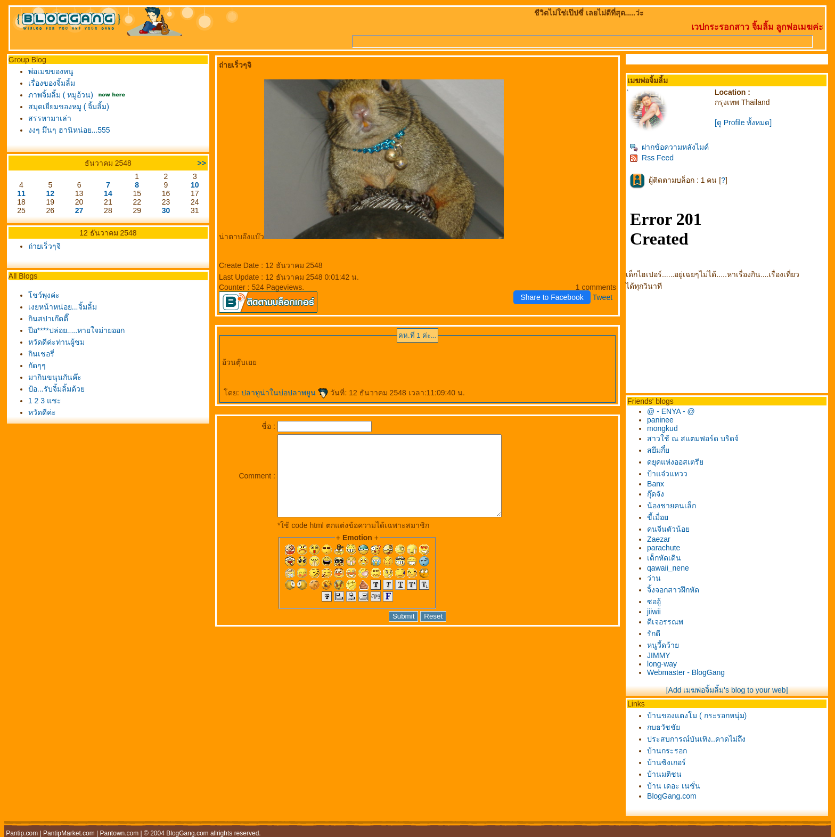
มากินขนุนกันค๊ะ (54, 377)
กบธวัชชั (663, 727)
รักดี (653, 633)
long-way (662, 664)
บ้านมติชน (664, 774)
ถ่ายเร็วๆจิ (44, 246)
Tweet (602, 297)
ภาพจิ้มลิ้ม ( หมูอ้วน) (60, 95)
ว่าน (654, 578)
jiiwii (654, 611)
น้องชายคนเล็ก (671, 505)
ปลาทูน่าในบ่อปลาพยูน (285, 392)
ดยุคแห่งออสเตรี (675, 462)
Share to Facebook (551, 297)
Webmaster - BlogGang (686, 672)
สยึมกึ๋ (658, 450)
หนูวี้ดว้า (663, 645)
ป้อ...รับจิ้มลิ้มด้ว (56, 389)
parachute (663, 547)
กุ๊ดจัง (655, 494)
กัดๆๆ (37, 365)
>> (202, 163)
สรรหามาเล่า (49, 118)
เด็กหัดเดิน (664, 558)
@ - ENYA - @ (671, 411)
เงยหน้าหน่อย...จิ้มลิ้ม (62, 307)
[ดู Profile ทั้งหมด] (743, 122)
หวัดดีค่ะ (42, 412)
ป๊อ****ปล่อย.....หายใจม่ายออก (76, 330)
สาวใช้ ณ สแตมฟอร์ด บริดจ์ (693, 438)
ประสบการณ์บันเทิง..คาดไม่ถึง (696, 739)
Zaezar (658, 539)
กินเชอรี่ (41, 354)
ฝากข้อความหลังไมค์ (669, 147)
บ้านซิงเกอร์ (666, 762)
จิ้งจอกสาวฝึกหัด (673, 590)
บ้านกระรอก (667, 750)
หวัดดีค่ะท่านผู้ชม (56, 342)
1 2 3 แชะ (44, 400)
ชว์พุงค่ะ (44, 295)
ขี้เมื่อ (657, 517)
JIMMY (658, 655)
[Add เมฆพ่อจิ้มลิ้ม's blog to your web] (727, 690)
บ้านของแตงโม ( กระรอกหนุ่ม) (697, 715)
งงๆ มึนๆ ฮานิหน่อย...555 (69, 130)
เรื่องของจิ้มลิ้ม (51, 83)
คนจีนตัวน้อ (668, 529)
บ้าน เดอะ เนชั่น (673, 786)
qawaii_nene (668, 568)
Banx (655, 484)
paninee (660, 420)
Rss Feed (651, 157)
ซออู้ (654, 601)
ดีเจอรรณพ (665, 621)
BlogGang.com (672, 796)
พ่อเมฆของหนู (50, 71)
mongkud (662, 428)
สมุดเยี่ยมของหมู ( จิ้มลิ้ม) (68, 106)
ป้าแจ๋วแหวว (667, 473)
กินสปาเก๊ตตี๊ (48, 318)
